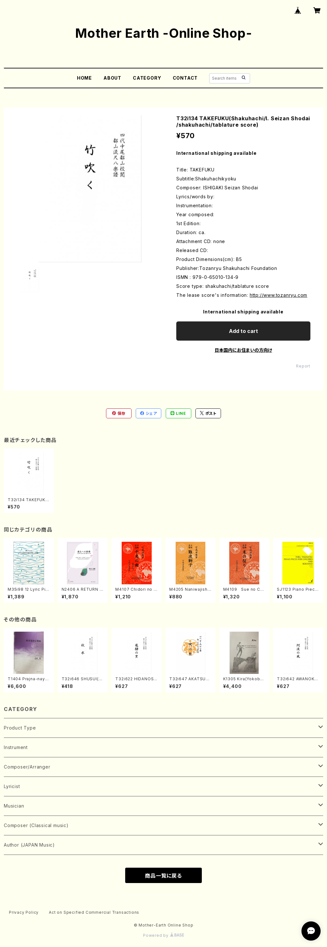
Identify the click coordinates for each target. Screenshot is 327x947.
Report (303, 366)
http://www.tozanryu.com (278, 295)
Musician (14, 806)
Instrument (16, 747)
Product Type (20, 727)
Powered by (163, 935)
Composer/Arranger (27, 766)
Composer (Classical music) (36, 825)
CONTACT (185, 78)
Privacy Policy (24, 912)
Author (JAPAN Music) (29, 845)
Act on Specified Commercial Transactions (94, 912)
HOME (84, 78)
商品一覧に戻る (163, 875)
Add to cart (243, 331)
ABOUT (112, 78)
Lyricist (12, 786)
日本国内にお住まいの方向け (243, 350)
